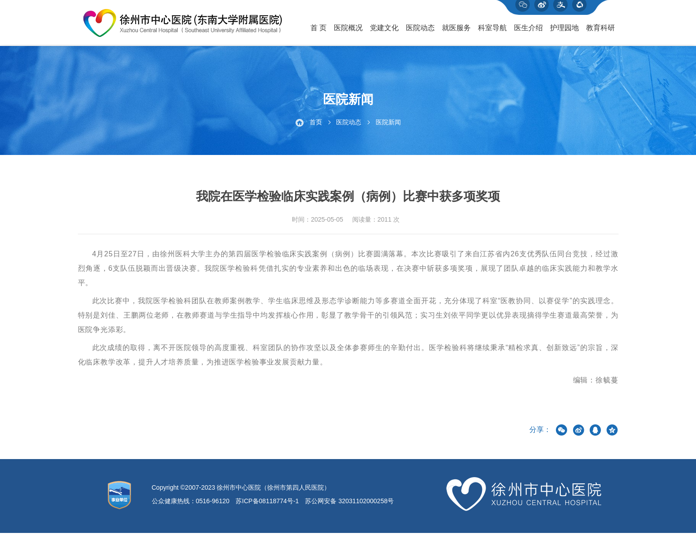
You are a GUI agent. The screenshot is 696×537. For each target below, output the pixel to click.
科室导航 (492, 32)
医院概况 (348, 32)
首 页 (318, 32)
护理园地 (564, 32)
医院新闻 (388, 126)
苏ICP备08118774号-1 (267, 505)
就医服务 (456, 32)
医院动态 (420, 32)
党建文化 (384, 32)
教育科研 (600, 32)
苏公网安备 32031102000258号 (349, 505)
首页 (315, 126)
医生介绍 (528, 32)
